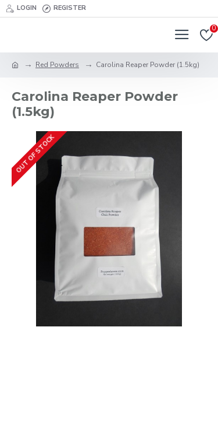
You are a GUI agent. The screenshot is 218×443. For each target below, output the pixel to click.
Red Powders (57, 64)
